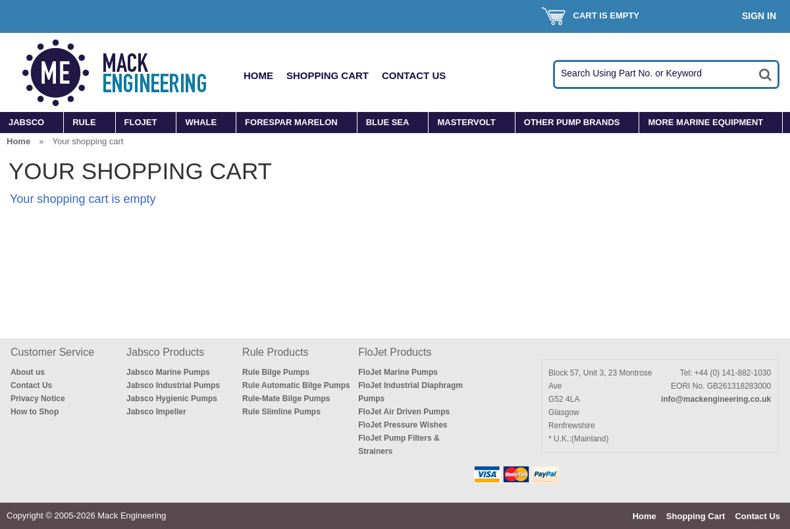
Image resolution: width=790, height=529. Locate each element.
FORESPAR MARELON (291, 122)
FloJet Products (394, 352)
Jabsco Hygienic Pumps (171, 398)
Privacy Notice (38, 398)
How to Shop (35, 411)
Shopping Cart (327, 75)
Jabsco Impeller (156, 411)
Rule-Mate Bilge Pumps (286, 398)
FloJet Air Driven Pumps (404, 411)
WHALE (201, 122)
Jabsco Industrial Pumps (173, 385)
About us (28, 372)
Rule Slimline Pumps (281, 411)
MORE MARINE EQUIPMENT (705, 122)
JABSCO (26, 122)
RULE (83, 122)
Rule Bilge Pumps (275, 372)
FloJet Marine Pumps (398, 372)
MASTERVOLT (466, 122)
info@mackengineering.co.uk (716, 399)
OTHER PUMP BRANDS (572, 122)
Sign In (759, 16)
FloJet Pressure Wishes (402, 425)
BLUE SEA (387, 122)
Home (258, 75)
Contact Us (414, 75)
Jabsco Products (165, 352)
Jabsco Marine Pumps (168, 372)
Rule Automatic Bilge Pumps (296, 385)
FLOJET (140, 122)
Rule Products (275, 352)
